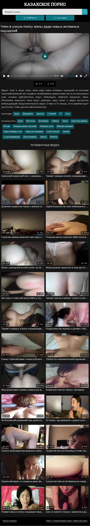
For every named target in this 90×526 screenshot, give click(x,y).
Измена (53, 138)
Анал (16, 115)
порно (45, 4)
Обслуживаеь (30, 138)
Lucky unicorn (53, 133)
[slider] (30, 77)
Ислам (7, 127)
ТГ (60, 115)
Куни (20, 122)
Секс (68, 115)
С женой (52, 115)
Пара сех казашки (34, 133)
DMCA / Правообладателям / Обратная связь (66, 522)
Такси (65, 122)
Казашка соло (46, 127)
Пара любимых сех (13, 133)
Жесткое (30, 122)
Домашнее (28, 115)
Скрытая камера (79, 122)
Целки (66, 133)
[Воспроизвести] (4, 77)
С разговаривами (12, 138)
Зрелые (40, 115)
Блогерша (43, 122)
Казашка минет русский (24, 127)
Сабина (55, 122)
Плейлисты (30, 18)
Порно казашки (10, 522)
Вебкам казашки (65, 127)
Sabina (43, 138)
